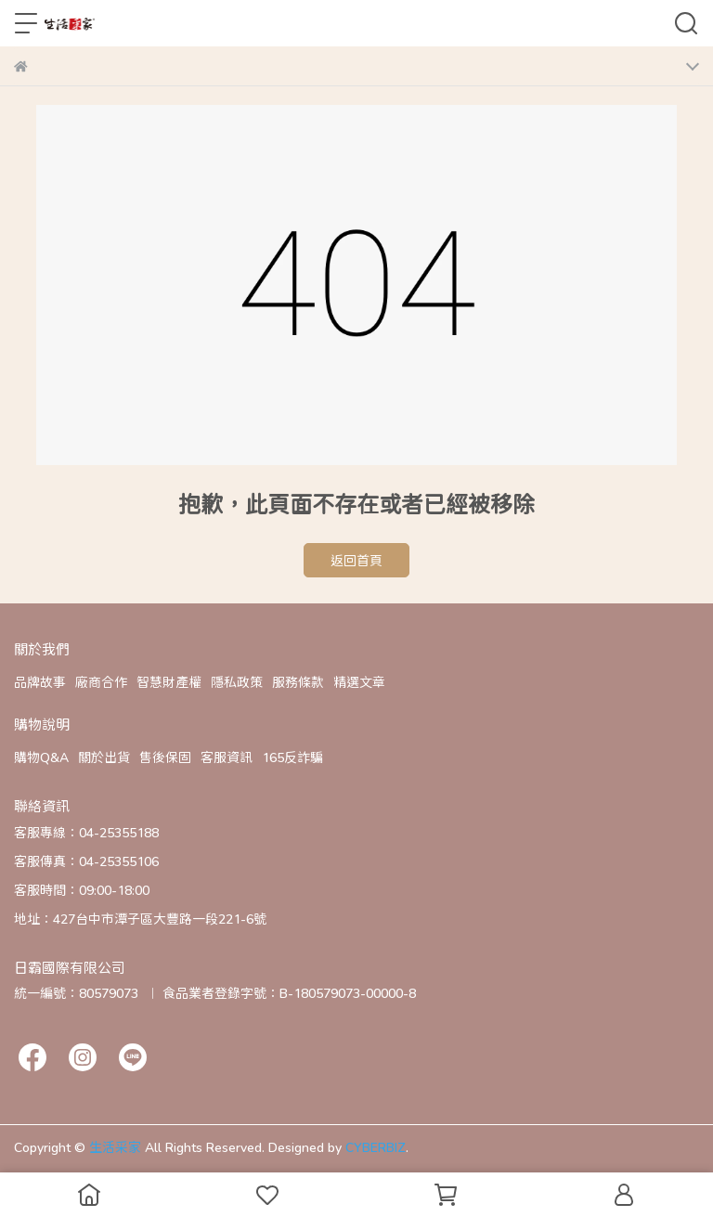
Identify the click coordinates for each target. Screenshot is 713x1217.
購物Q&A (41, 757)
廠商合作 (101, 682)
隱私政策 (237, 682)
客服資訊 (227, 757)
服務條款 (298, 682)
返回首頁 (356, 560)
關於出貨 (104, 757)
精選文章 (359, 682)
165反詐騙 (292, 757)
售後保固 (165, 757)
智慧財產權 (168, 682)
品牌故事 (40, 682)
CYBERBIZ (375, 1147)
